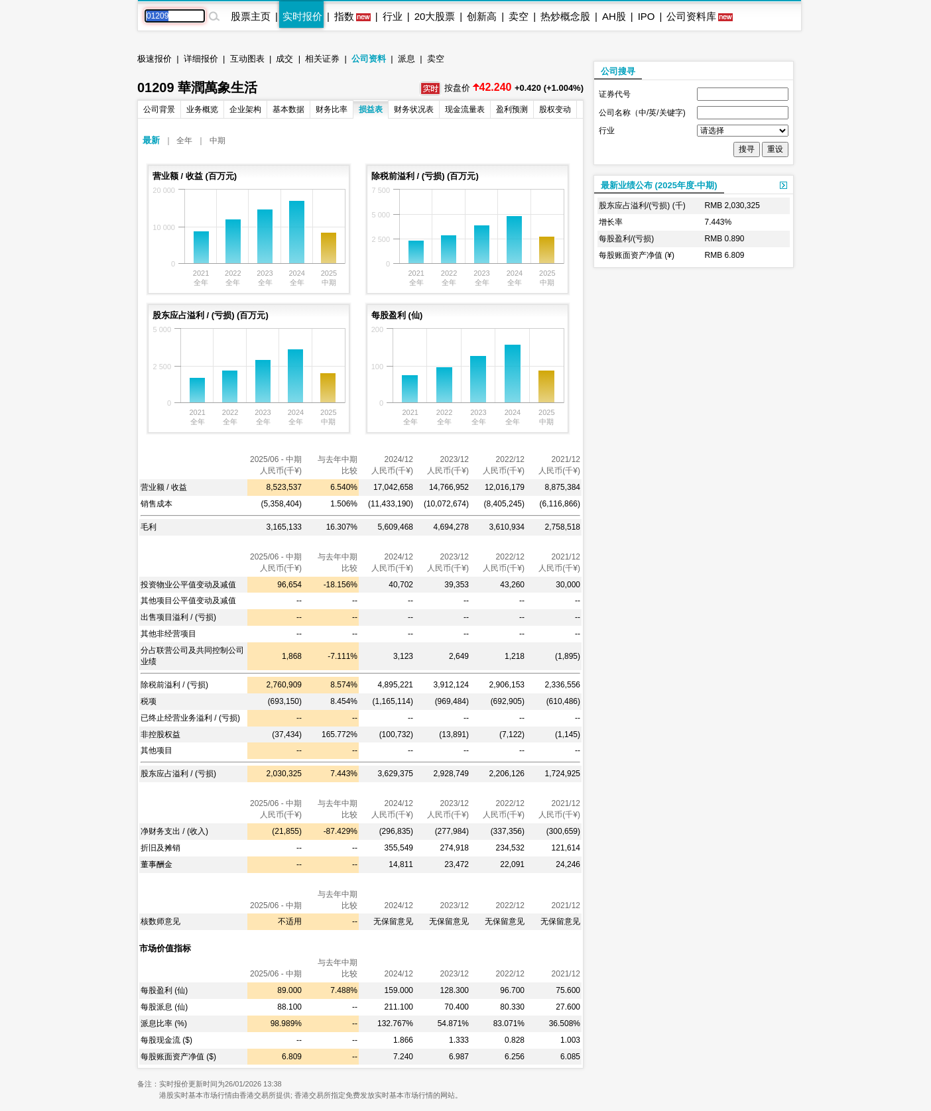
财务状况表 (414, 109)
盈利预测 (512, 109)
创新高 (482, 16)
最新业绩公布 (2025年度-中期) (659, 185)
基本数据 (288, 109)
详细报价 (201, 59)
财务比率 (331, 109)
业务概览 (202, 109)
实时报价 (302, 16)
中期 (217, 140)
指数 (344, 16)
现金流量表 (465, 109)
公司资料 (368, 59)
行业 (393, 16)
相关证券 (322, 59)
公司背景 (159, 109)
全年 (184, 140)
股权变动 (555, 109)
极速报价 (154, 59)
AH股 (614, 16)
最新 (151, 140)
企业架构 (245, 109)
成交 (284, 59)
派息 (406, 59)
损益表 (371, 109)
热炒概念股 (565, 16)
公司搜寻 (618, 71)
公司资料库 (691, 16)
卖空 (518, 16)
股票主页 (251, 16)
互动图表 (247, 59)
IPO (646, 16)
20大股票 (435, 16)
